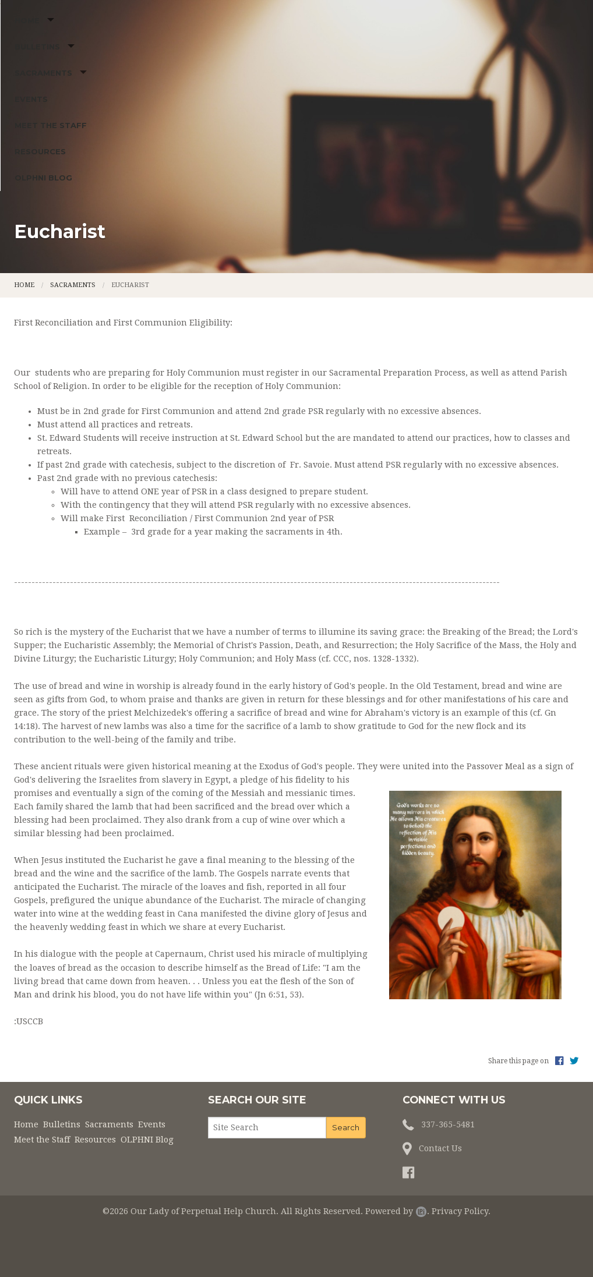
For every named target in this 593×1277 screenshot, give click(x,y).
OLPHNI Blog (447, 201)
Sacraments (171, 201)
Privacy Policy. (461, 1249)
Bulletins (94, 201)
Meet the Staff (307, 201)
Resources (381, 201)
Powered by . (397, 1249)
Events (243, 201)
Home (32, 201)
